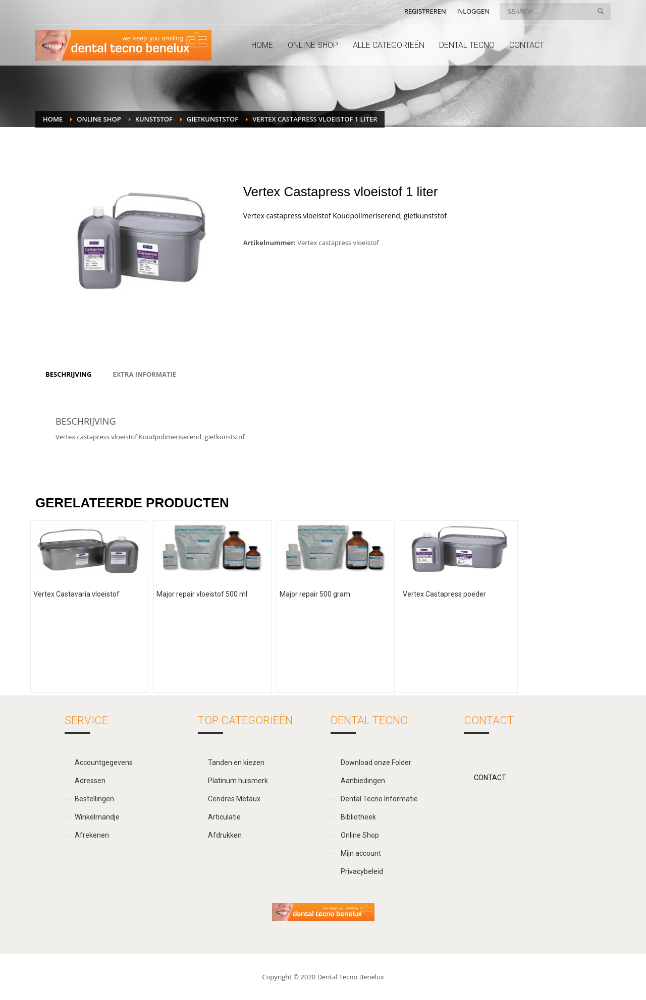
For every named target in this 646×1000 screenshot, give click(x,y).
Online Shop (99, 119)
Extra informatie (144, 374)
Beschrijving (68, 374)
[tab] (68, 374)
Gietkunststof (212, 119)
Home (53, 119)
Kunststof (154, 119)
